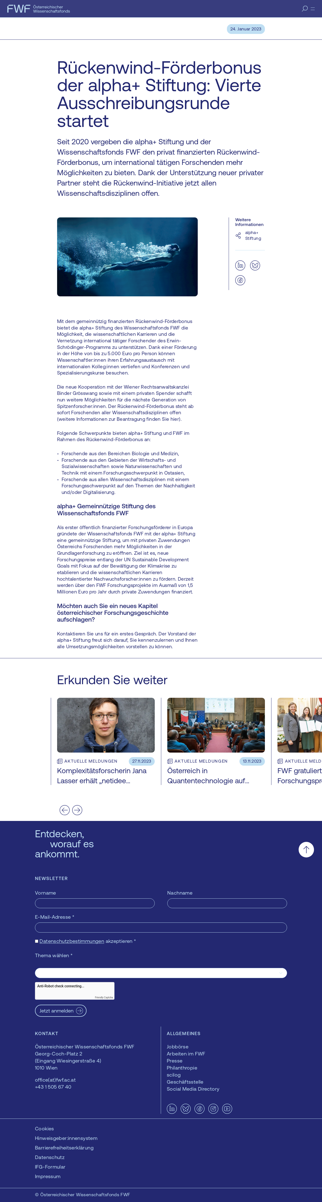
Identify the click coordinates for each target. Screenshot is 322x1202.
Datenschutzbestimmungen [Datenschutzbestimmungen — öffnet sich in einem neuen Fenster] (71, 941)
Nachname (179, 893)
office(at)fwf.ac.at (55, 1080)
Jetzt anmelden (56, 1010)
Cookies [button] (44, 1128)
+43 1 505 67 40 (53, 1087)
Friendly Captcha (104, 997)
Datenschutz (50, 1157)
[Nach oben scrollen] (306, 849)
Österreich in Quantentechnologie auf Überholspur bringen (206, 780)
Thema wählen (54, 955)
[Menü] (313, 9)
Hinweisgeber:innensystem (66, 1138)
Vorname (45, 893)
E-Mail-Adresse (54, 917)
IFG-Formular (50, 1167)
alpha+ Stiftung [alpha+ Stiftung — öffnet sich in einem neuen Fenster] (253, 235)
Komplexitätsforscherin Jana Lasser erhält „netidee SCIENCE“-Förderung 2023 (101, 780)
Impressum (47, 1176)
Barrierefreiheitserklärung (64, 1147)
